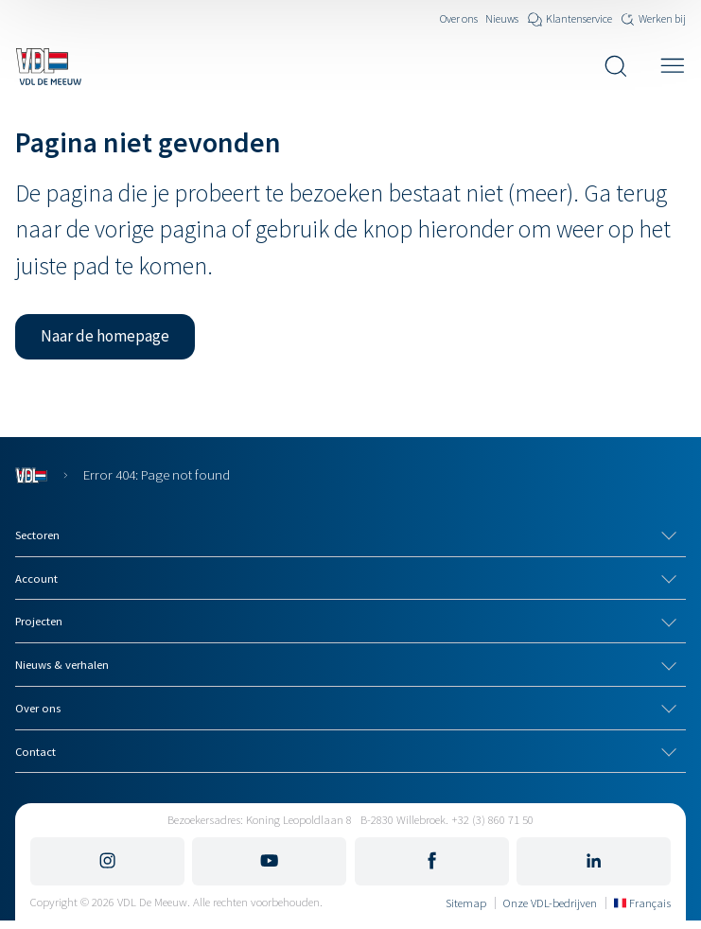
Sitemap (466, 902)
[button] (105, 336)
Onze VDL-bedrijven (550, 902)
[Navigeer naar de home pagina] (48, 66)
